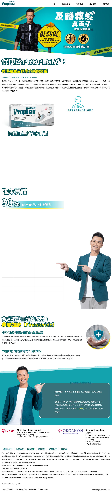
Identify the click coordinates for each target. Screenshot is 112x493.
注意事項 (79, 4)
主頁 (53, 4)
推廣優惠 (92, 4)
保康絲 (80, 408)
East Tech (106, 490)
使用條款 (64, 449)
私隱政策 (53, 449)
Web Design (96, 490)
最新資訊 (105, 4)
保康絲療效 (66, 4)
